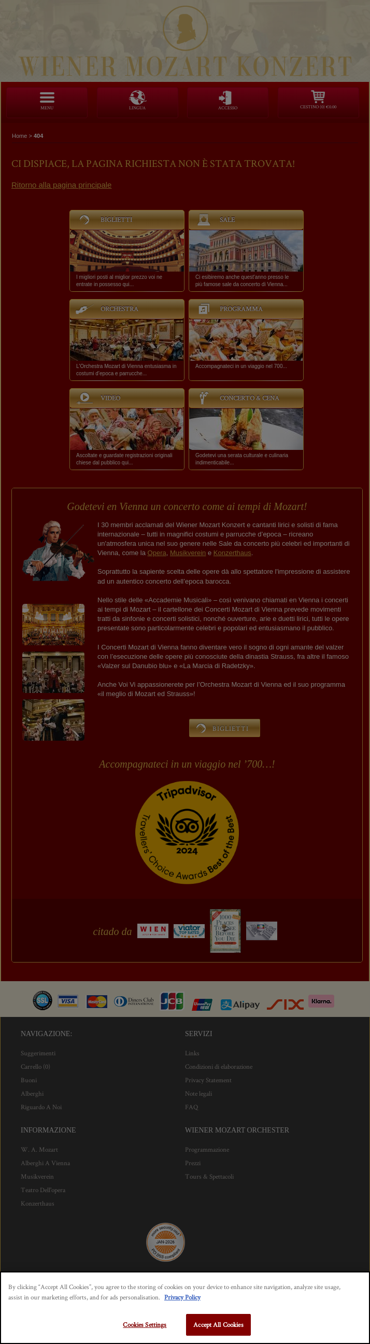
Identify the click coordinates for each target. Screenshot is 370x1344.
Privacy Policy (182, 1297)
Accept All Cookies (218, 1324)
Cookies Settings (144, 1324)
